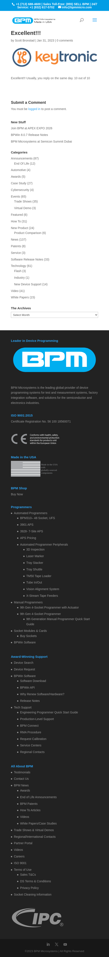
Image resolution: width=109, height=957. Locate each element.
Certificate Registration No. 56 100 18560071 (41, 421)
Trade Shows (23, 201)
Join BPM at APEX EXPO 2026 (31, 128)
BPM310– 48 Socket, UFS (37, 518)
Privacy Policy (29, 888)
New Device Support (27, 284)
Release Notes (30, 700)
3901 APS (26, 524)
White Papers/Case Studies (38, 823)
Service (16, 253)
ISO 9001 (20, 863)
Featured (17, 214)
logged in (34, 109)
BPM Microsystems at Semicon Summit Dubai (41, 141)
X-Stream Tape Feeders (42, 595)
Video (15, 291)
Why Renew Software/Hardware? (42, 694)
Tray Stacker (34, 562)
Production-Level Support (37, 719)
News (14, 239)
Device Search (23, 662)
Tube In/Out (34, 582)
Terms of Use (22, 869)
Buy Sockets (28, 636)
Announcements (21, 158)
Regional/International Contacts (35, 836)
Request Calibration (33, 739)
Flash (17, 271)
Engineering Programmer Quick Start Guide (49, 712)
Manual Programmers (28, 602)
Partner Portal (23, 843)
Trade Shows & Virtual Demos (34, 830)
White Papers (20, 297)
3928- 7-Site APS (31, 531)
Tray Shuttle (34, 569)
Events (15, 196)
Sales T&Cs (28, 874)
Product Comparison (27, 233)
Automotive (18, 170)
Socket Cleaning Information (33, 894)
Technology (18, 266)
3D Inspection (35, 549)
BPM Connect (29, 725)
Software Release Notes (27, 259)
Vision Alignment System (42, 589)
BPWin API (27, 687)
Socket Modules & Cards (30, 631)
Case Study (18, 183)
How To (16, 221)
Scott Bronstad (25, 40)
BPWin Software (25, 642)
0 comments (65, 40)
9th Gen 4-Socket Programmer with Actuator (49, 607)
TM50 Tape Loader (38, 576)
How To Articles (30, 810)
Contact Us (21, 778)
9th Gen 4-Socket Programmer (40, 614)
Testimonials (22, 772)
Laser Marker (35, 556)
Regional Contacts (32, 752)
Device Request (24, 669)
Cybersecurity (20, 190)
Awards (16, 176)
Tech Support (23, 707)
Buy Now (17, 494)
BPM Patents (29, 803)
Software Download (33, 681)
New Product (19, 228)
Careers (19, 856)
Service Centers (30, 745)
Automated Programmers (30, 513)
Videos (24, 817)
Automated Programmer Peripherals (44, 544)
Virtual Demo (22, 208)
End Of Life (21, 163)
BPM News (21, 785)
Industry (19, 277)
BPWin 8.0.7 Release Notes (29, 135)
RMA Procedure (30, 732)
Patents (16, 246)
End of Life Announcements (38, 797)
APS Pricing (28, 538)
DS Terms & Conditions (35, 881)
